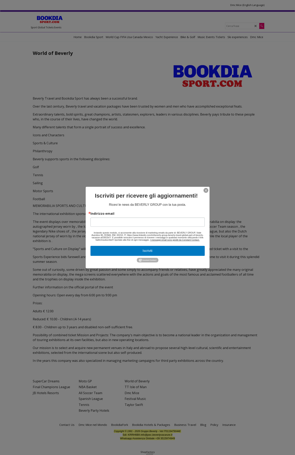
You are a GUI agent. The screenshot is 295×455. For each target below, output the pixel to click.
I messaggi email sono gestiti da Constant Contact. (175, 240)
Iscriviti (147, 250)
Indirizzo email (102, 213)
